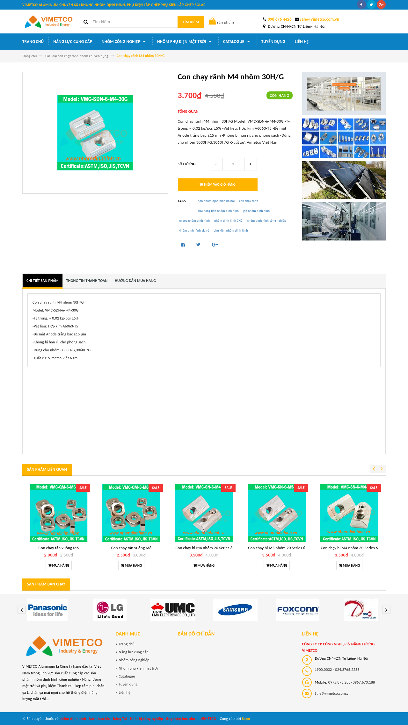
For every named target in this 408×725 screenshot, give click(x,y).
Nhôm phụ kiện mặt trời (185, 42)
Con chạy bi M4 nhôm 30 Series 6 (349, 547)
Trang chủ (33, 41)
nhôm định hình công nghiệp (266, 221)
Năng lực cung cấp (72, 41)
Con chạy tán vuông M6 (59, 547)
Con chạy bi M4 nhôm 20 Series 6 (204, 547)
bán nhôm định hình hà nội (216, 201)
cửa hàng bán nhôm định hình (218, 211)
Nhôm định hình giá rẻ (194, 230)
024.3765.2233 (347, 669)
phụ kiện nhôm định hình (231, 230)
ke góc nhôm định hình (194, 221)
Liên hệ (302, 41)
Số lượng (187, 164)
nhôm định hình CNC (228, 221)
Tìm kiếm (191, 21)
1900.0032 (323, 669)
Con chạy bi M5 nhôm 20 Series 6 (276, 547)
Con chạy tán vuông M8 (131, 547)
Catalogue (237, 42)
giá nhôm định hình (256, 211)
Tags (182, 201)
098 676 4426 (280, 19)
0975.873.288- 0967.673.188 (351, 682)
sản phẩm (221, 22)
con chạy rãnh (248, 201)
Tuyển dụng (273, 41)
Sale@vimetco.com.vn (319, 19)
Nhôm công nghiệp (125, 42)
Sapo (246, 718)
